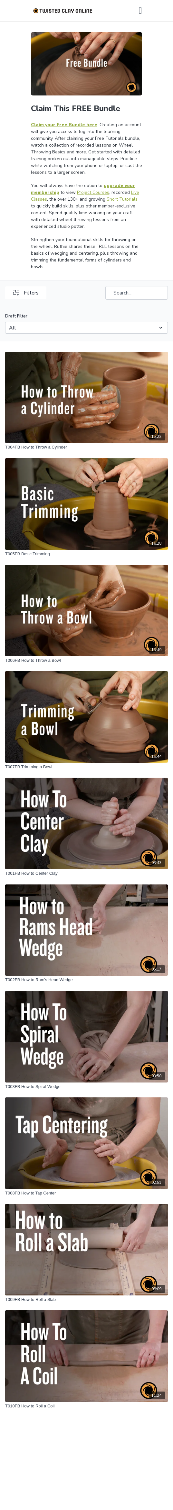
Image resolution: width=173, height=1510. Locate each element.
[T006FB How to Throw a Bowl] (86, 660)
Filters (26, 292)
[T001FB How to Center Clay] (86, 873)
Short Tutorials (122, 199)
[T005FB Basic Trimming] (86, 554)
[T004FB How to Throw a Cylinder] (86, 447)
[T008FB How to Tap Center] (86, 1193)
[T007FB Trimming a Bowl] (86, 767)
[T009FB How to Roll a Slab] (86, 1299)
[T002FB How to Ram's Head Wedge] (86, 980)
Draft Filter (16, 316)
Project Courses (93, 192)
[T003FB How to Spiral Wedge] (86, 1086)
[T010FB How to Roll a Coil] (86, 1406)
